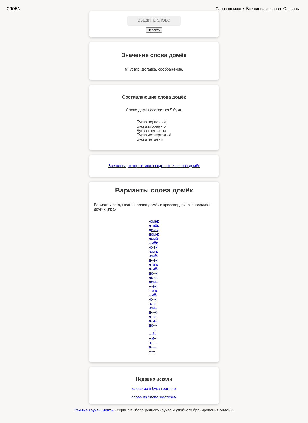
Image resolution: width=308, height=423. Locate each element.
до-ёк (153, 230)
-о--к (152, 299)
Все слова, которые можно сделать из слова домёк (154, 166)
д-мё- (153, 269)
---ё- (152, 334)
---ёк (152, 286)
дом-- (153, 282)
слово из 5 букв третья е (154, 388)
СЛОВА (13, 9)
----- (152, 351)
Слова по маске (230, 9)
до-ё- (153, 278)
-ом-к (153, 252)
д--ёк (153, 260)
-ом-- (153, 308)
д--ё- (153, 317)
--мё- (153, 295)
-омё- (153, 256)
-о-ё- (153, 304)
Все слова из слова (263, 9)
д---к (152, 312)
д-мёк (154, 226)
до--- (153, 325)
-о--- (152, 343)
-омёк (154, 221)
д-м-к (153, 265)
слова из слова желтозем (154, 397)
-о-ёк (153, 247)
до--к (153, 273)
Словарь (291, 9)
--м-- (152, 338)
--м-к (153, 291)
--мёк (153, 243)
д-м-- (153, 321)
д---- (152, 347)
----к (152, 330)
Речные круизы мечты (94, 410)
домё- (154, 239)
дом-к (154, 234)
